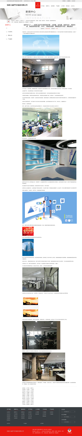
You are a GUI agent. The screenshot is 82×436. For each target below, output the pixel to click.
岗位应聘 (28, 398)
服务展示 (24, 402)
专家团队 (8, 418)
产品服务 (57, 4)
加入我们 (30, 414)
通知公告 (10, 35)
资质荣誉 (8, 416)
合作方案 (30, 416)
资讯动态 (67, 4)
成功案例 (52, 4)
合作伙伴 (32, 395)
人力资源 (62, 4)
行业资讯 (10, 31)
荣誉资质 (28, 404)
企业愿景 (28, 401)
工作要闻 (32, 398)
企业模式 (15, 418)
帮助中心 (32, 404)
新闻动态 (28, 402)
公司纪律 (24, 399)
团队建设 (28, 399)
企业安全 (32, 399)
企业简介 (32, 392)
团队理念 (24, 398)
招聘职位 (24, 395)
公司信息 (24, 404)
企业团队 (28, 395)
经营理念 (23, 418)
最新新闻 (10, 28)
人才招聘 (37, 412)
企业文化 (72, 4)
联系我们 (24, 388)
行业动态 (32, 402)
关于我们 (42, 4)
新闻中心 (47, 4)
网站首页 (37, 4)
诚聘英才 (24, 401)
